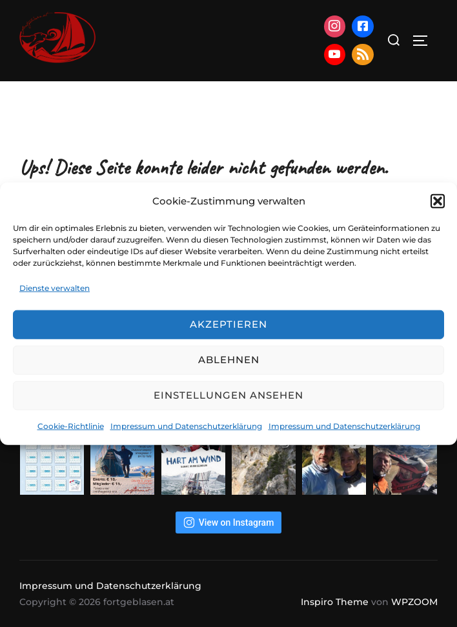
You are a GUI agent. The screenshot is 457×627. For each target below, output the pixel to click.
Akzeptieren (228, 324)
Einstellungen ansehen (228, 395)
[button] (437, 200)
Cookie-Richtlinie (70, 426)
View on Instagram (228, 522)
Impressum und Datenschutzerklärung (186, 426)
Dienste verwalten (54, 288)
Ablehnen (228, 359)
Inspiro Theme (335, 602)
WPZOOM (414, 602)
